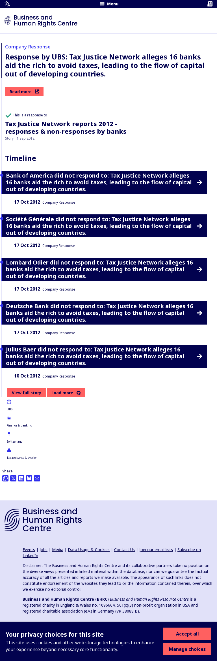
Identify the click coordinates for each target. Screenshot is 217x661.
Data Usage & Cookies (89, 549)
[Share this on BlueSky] (29, 478)
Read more (24, 91)
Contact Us (124, 549)
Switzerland (15, 441)
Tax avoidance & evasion (22, 458)
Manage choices (187, 649)
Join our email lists (156, 549)
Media (57, 549)
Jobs (43, 549)
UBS (9, 409)
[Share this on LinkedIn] (21, 478)
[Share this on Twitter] (13, 478)
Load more (62, 392)
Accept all (187, 634)
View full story (26, 392)
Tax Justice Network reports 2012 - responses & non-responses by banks (66, 127)
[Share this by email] (37, 478)
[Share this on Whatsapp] (5, 478)
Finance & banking (19, 425)
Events (29, 549)
